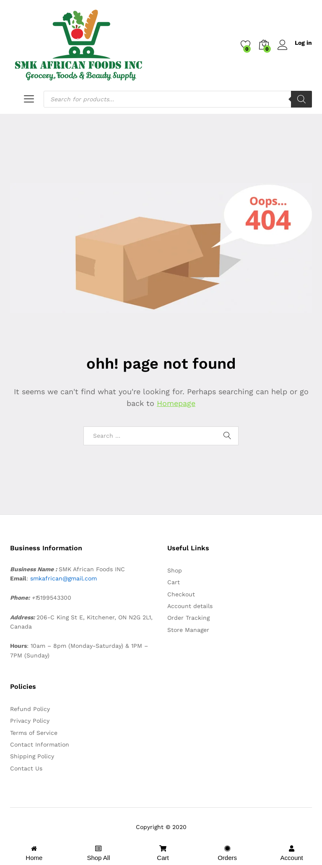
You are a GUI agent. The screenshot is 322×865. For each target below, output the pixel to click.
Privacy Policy (29, 720)
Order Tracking (188, 617)
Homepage (176, 403)
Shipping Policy (32, 756)
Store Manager (188, 629)
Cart (173, 582)
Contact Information (39, 744)
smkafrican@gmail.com (63, 578)
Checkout (181, 594)
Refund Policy (30, 709)
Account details (190, 606)
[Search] (301, 99)
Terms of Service (33, 732)
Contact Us (26, 768)
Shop (174, 570)
